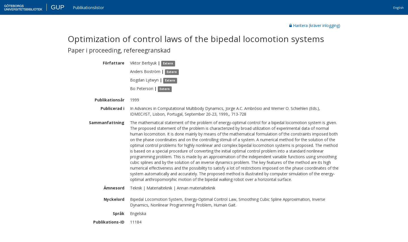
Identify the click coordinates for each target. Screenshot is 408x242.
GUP (57, 7)
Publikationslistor (88, 7)
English (398, 7)
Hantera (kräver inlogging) (314, 25)
